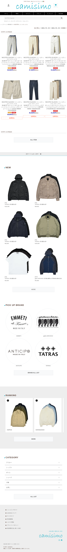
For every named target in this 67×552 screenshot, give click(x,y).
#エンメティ (26, 21)
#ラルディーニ (7, 21)
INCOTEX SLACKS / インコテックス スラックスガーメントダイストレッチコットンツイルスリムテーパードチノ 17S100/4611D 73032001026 (55, 105)
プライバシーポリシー (12, 525)
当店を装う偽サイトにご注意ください (11, 543)
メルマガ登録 (10, 522)
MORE (33, 289)
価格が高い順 (55, 28)
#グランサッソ (19, 21)
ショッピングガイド (12, 509)
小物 (7, 482)
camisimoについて (11, 513)
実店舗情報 (10, 519)
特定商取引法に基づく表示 (14, 528)
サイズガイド (10, 516)
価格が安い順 (45, 28)
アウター (9, 462)
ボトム (8, 472)
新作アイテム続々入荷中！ (33, 154)
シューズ (9, 477)
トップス (9, 467)
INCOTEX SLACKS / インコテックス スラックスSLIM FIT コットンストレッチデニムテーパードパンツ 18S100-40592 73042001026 (34, 105)
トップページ (3, 24)
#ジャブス (13, 21)
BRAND (10, 24)
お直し (8, 487)
